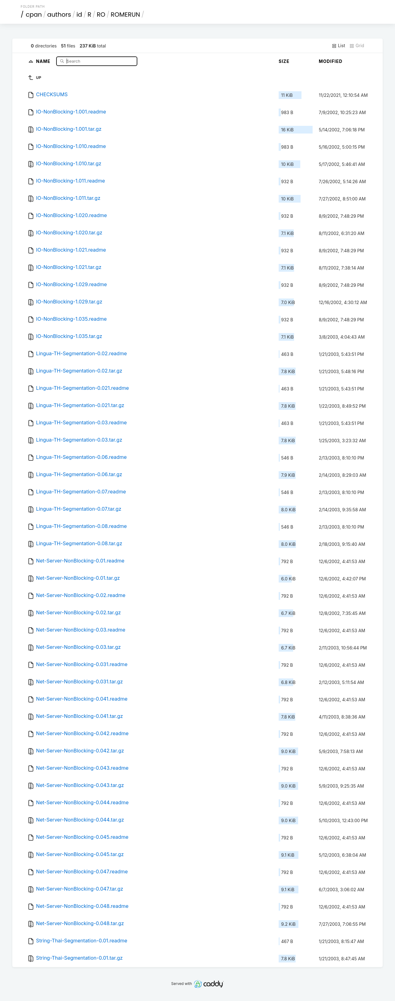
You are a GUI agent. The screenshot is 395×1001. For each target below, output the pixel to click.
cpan (34, 14)
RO (101, 14)
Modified (331, 61)
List (338, 45)
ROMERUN (125, 14)
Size (284, 61)
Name (44, 61)
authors (59, 14)
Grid (356, 45)
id (79, 14)
